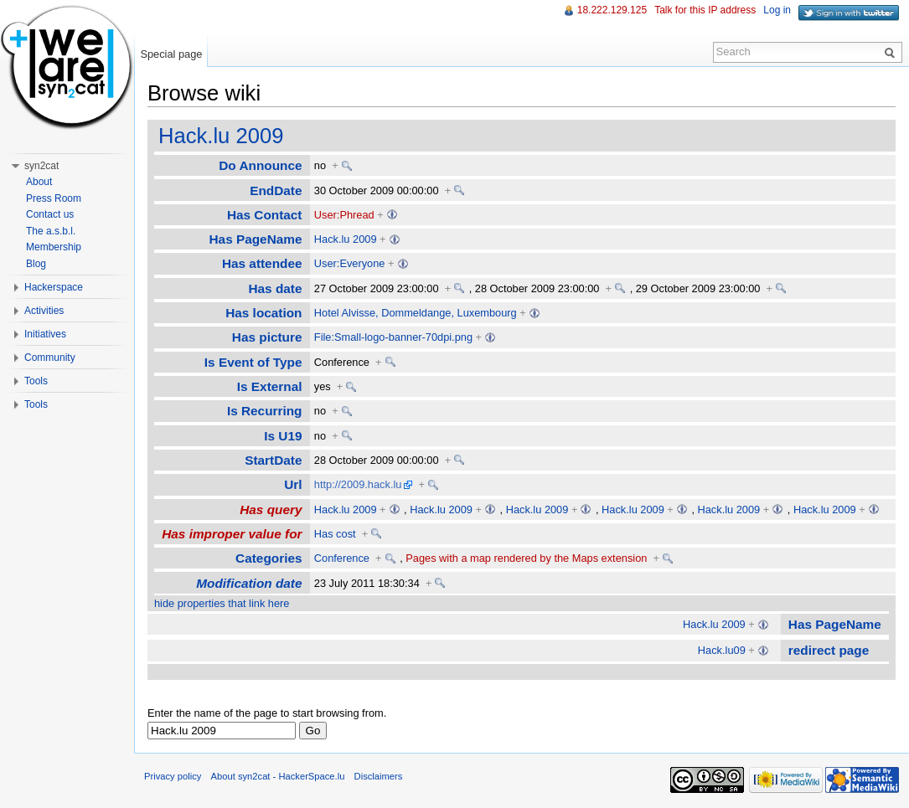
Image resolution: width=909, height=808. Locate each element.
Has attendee (262, 263)
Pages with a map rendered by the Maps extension (526, 558)
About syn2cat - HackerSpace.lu (278, 776)
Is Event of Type (253, 362)
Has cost (335, 534)
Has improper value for (232, 534)
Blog (36, 264)
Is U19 (283, 436)
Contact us (50, 214)
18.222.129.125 (612, 10)
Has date (275, 288)
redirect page (828, 650)
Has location (263, 313)
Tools (36, 381)
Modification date (249, 583)
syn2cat (41, 166)
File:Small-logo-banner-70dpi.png (393, 337)
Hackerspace (53, 287)
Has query (271, 509)
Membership (53, 247)
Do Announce (260, 165)
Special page (171, 54)
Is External (269, 386)
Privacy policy (172, 776)
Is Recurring (264, 411)
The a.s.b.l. (50, 231)
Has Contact (264, 215)
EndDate (276, 190)
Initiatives (45, 334)
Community (49, 357)
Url (293, 484)
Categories (268, 558)
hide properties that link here (221, 603)
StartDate (273, 460)
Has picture (267, 337)
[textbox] (221, 730)
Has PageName (255, 239)
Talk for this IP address (705, 10)
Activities (44, 311)
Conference (341, 558)
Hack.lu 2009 (220, 135)
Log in (777, 10)
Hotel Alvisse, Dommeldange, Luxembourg (415, 312)
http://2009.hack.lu (358, 484)
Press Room (53, 198)
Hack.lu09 (722, 650)
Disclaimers (378, 776)
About (39, 182)
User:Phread (344, 214)
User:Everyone (349, 263)
